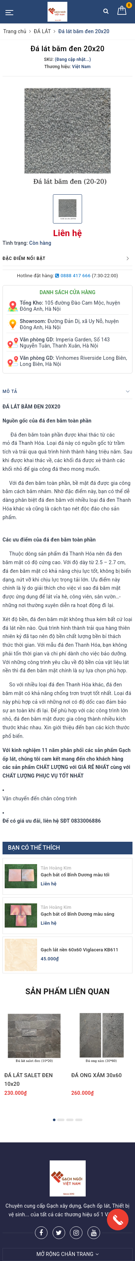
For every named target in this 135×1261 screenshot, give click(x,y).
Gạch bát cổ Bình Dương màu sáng (77, 914)
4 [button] (78, 1120)
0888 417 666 (72, 275)
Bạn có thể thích (34, 847)
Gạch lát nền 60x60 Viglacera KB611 (79, 949)
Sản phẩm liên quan (67, 991)
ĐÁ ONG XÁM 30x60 (96, 1075)
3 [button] (69, 1120)
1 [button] (54, 1120)
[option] (67, 134)
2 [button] (60, 1120)
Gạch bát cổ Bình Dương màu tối (75, 874)
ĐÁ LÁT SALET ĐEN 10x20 (28, 1079)
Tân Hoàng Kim (56, 868)
